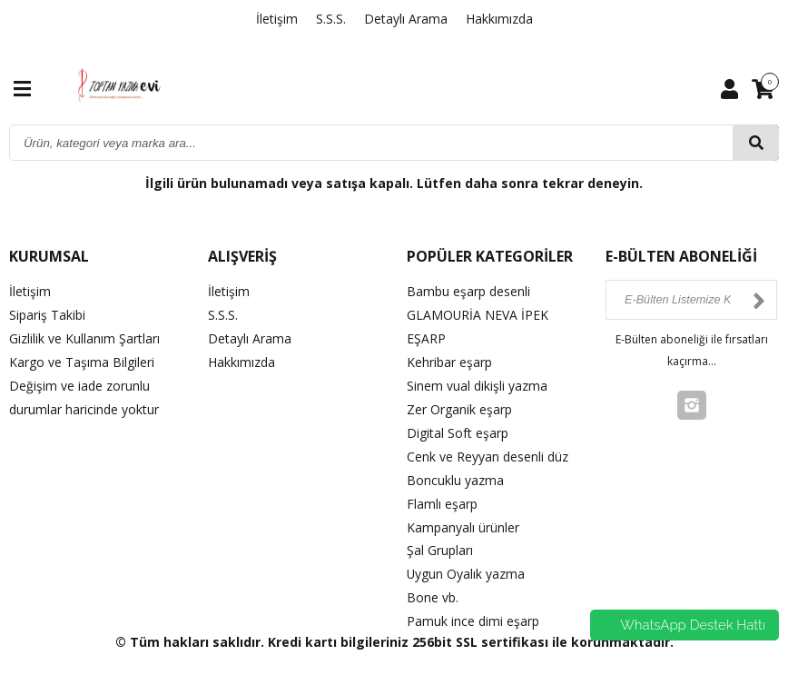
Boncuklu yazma (455, 474)
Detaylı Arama (406, 18)
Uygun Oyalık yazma (466, 565)
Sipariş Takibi (47, 314)
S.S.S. (331, 18)
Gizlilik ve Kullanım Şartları (84, 336)
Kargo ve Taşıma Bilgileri (81, 360)
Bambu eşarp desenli (468, 291)
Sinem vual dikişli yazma (477, 383)
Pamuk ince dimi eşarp (473, 612)
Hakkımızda (499, 18)
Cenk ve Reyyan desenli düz (487, 451)
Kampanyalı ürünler (463, 520)
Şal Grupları (440, 542)
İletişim (277, 18)
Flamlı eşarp (442, 497)
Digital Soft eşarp (457, 428)
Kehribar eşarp (449, 360)
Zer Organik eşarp (459, 405)
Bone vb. (432, 588)
